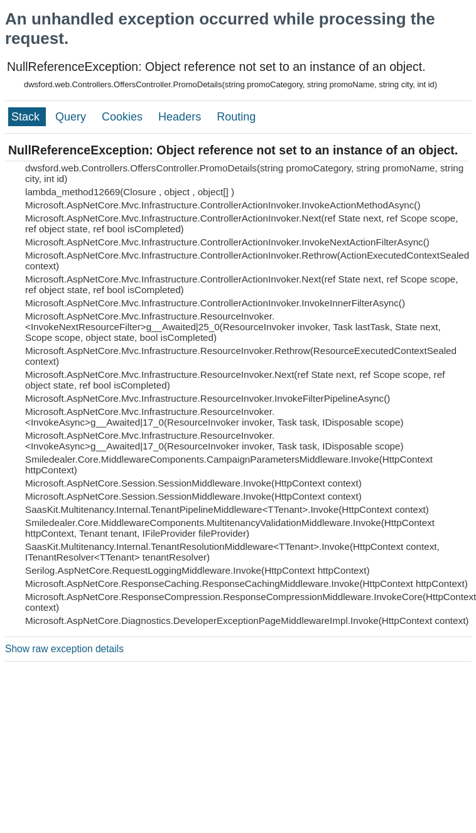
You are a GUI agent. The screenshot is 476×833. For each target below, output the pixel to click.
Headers (181, 116)
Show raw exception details (64, 648)
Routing (236, 116)
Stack (27, 116)
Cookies (124, 116)
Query (72, 116)
